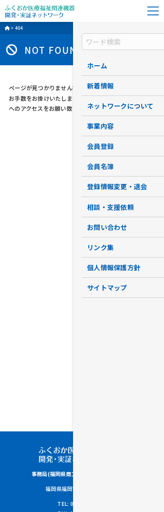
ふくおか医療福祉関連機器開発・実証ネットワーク (40, 11)
